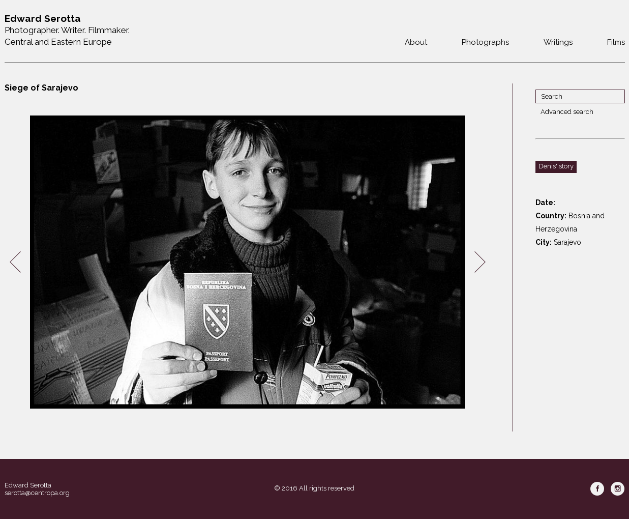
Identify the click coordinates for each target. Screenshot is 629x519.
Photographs (485, 42)
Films (616, 42)
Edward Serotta (28, 485)
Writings (558, 42)
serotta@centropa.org (37, 493)
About (416, 42)
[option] (248, 262)
